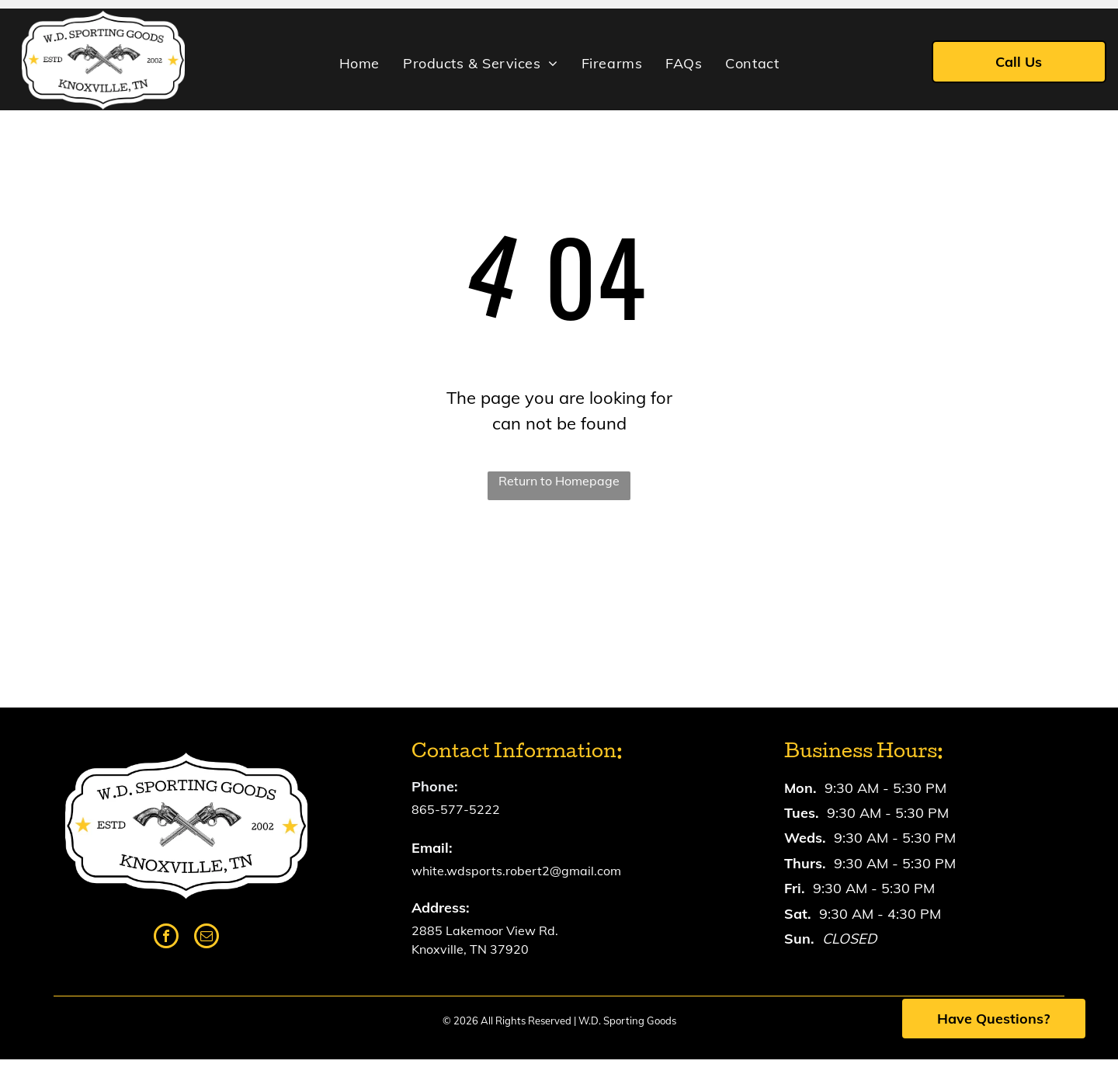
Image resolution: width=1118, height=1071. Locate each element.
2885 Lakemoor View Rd (483, 930)
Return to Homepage (559, 481)
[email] (206, 937)
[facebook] (166, 937)
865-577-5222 (455, 809)
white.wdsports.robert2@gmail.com (516, 870)
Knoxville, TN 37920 (470, 949)
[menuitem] (359, 63)
